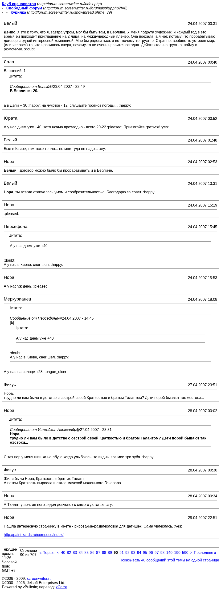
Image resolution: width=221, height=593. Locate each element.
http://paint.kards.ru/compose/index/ (33, 535)
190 (177, 553)
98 (162, 553)
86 (92, 553)
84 (80, 553)
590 (185, 553)
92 (127, 553)
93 (133, 553)
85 (86, 553)
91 (121, 553)
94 (139, 553)
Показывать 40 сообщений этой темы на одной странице (169, 560)
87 (98, 553)
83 (75, 553)
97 (157, 553)
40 (63, 553)
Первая (47, 553)
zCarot (61, 587)
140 (169, 553)
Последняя (205, 553)
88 (104, 553)
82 (69, 553)
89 (110, 553)
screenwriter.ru (39, 579)
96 (151, 553)
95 (145, 553)
